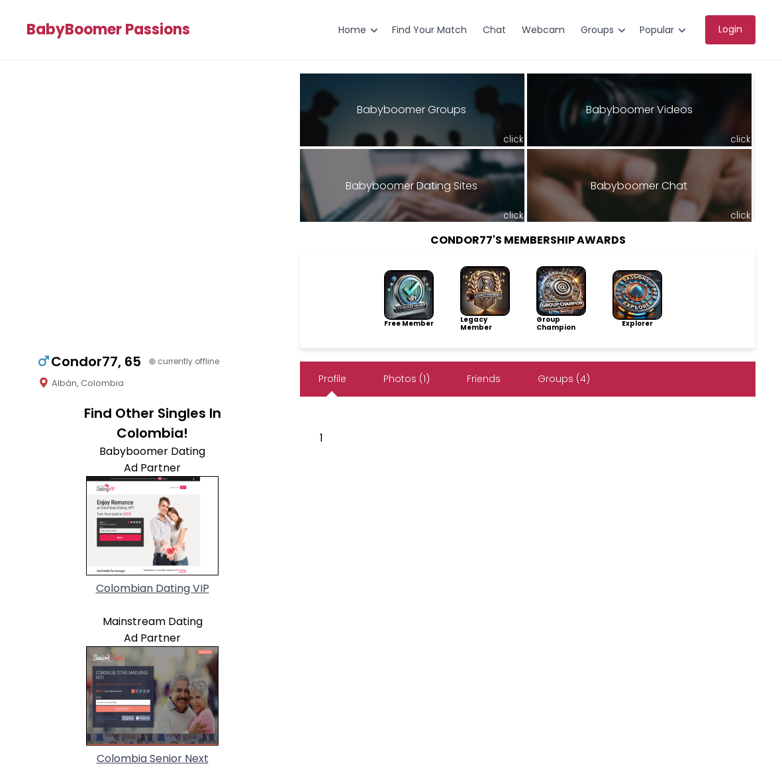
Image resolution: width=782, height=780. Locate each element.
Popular (657, 29)
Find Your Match (429, 29)
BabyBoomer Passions (108, 30)
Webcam (543, 29)
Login (730, 29)
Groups (597, 29)
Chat (494, 29)
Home (352, 29)
